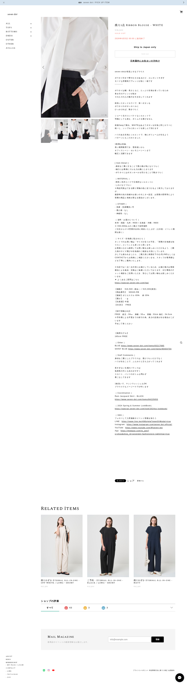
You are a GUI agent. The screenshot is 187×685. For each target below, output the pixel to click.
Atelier (10, 48)
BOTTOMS (11, 32)
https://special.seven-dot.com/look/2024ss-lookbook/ (141, 409)
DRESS (9, 36)
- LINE (9, 671)
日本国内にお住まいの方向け (145, 61)
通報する (140, 481)
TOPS (9, 28)
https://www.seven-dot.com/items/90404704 (150, 349)
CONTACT (10, 668)
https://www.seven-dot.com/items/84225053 (136, 399)
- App (8, 677)
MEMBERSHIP (11, 662)
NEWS (8, 659)
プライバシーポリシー (140, 670)
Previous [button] (44, 67)
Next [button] (105, 67)
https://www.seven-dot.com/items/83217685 (142, 346)
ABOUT (9, 656)
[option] (74, 67)
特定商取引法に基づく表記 (158, 670)
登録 (157, 639)
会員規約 (171, 670)
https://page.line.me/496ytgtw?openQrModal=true (146, 421)
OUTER (10, 40)
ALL (8, 24)
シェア (131, 481)
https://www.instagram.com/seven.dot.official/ (149, 424)
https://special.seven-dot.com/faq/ (132, 283)
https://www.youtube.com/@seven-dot (144, 428)
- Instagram (12, 674)
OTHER (10, 44)
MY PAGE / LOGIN (15, 665)
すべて (50, 607)
